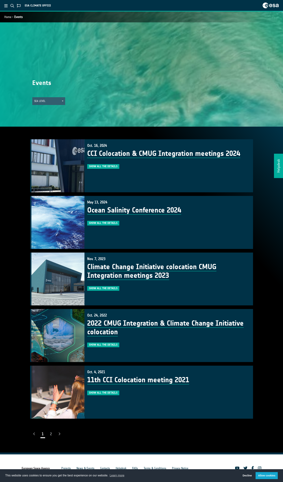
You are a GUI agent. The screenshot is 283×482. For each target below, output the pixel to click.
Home (7, 17)
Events (18, 17)
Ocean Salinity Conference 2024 (134, 210)
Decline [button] (247, 475)
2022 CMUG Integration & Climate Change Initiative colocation (165, 327)
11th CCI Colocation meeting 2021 (138, 380)
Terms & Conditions (155, 468)
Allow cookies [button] (266, 475)
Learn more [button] (117, 475)
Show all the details (103, 166)
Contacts (105, 468)
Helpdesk (121, 468)
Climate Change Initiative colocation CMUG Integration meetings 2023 (151, 271)
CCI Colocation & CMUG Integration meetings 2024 (163, 153)
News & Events (85, 468)
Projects (66, 468)
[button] (48, 101)
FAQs (135, 468)
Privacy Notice (180, 468)
